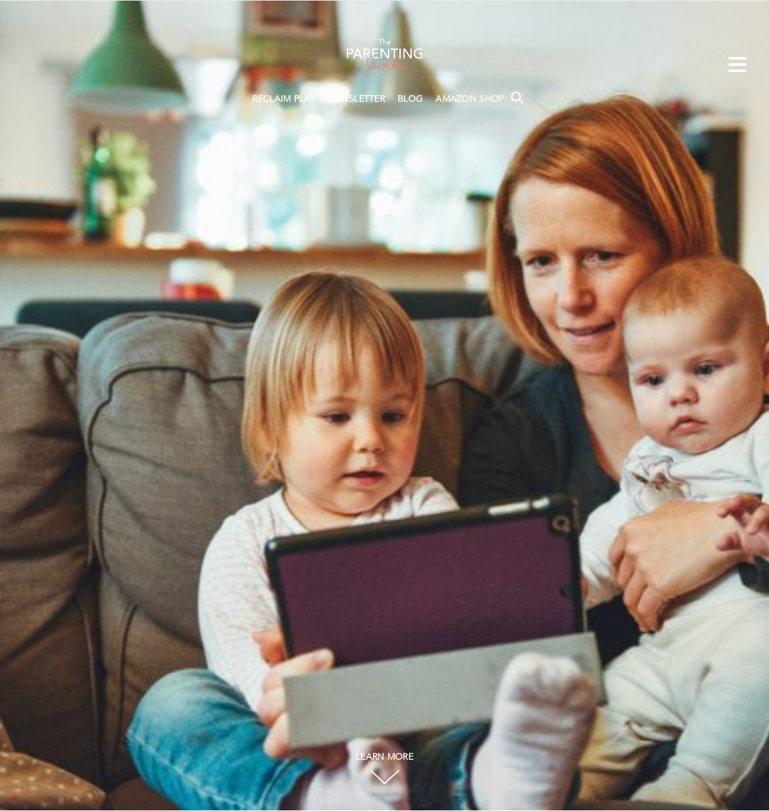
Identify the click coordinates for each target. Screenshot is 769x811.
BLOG (410, 99)
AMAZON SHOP (469, 99)
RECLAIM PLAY (283, 99)
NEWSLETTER (356, 99)
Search (517, 97)
